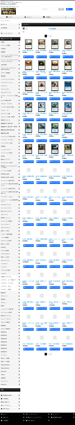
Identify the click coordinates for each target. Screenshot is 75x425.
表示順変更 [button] (52, 28)
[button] (65, 17)
